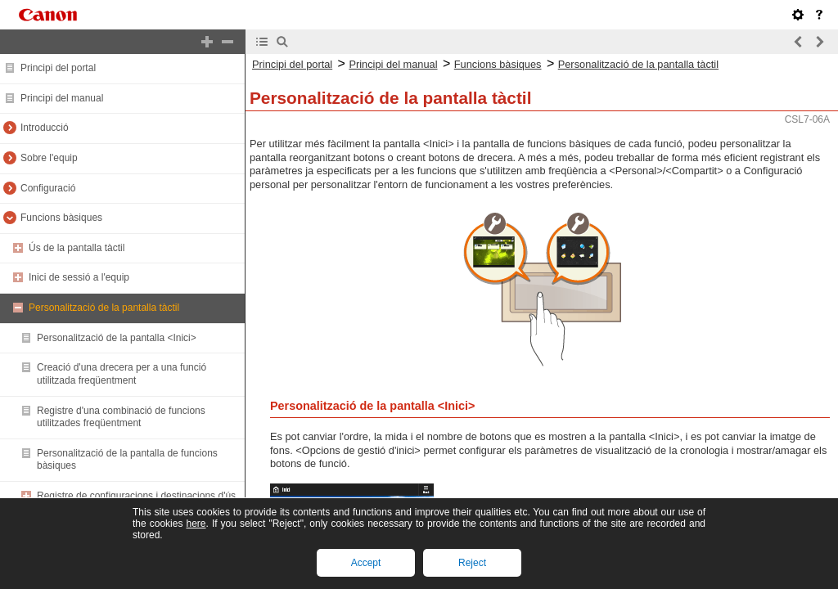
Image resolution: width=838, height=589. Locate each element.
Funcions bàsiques (61, 217)
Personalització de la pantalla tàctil (104, 307)
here (195, 523)
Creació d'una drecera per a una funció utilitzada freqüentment (121, 374)
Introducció (44, 127)
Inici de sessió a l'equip (79, 277)
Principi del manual (61, 98)
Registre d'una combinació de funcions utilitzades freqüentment (121, 417)
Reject (472, 563)
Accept (366, 563)
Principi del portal (58, 68)
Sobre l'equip (49, 158)
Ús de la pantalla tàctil (76, 248)
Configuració (47, 188)
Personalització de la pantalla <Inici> (116, 338)
